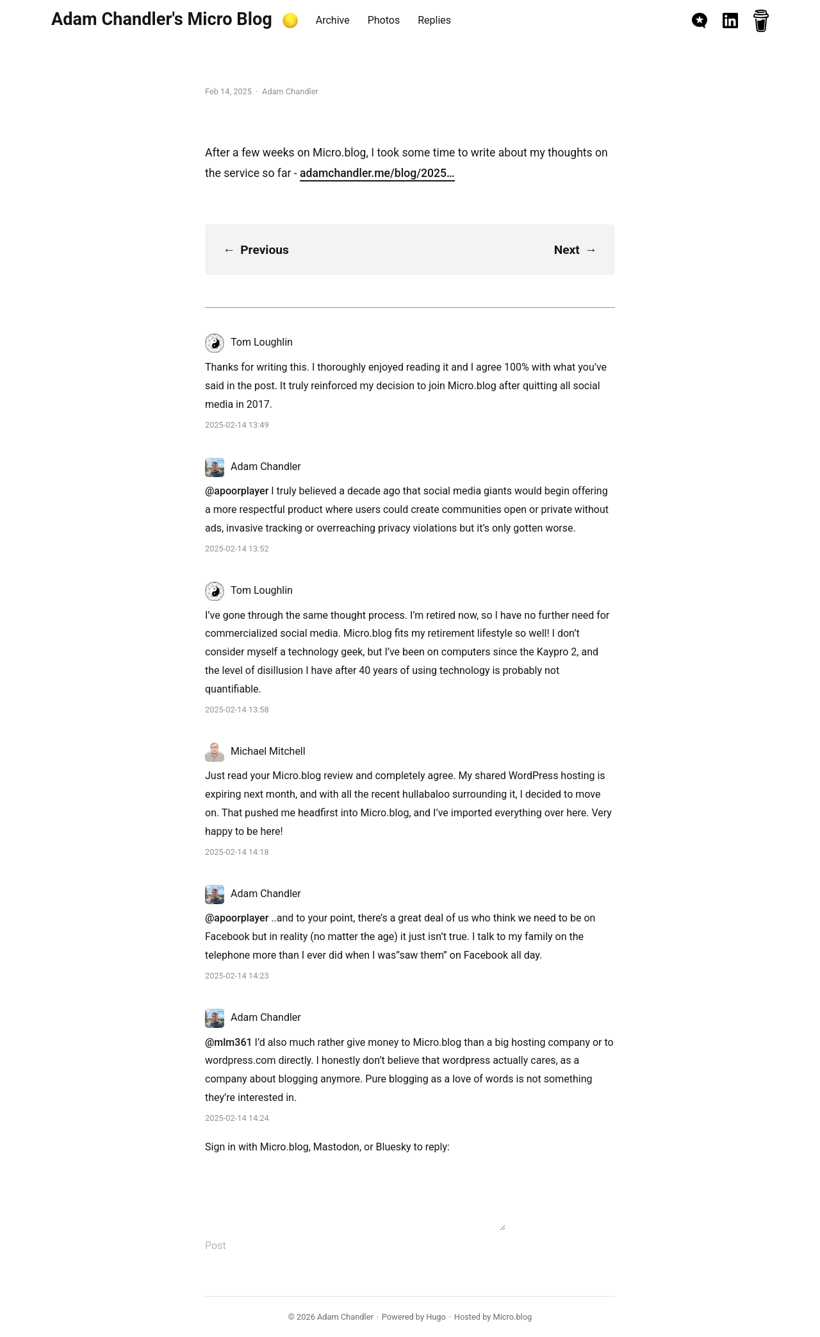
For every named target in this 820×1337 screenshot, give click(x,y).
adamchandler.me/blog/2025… (377, 173)
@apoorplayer (236, 491)
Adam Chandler (345, 1317)
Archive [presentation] (333, 20)
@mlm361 (228, 1042)
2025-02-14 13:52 (237, 548)
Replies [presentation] (434, 20)
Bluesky (393, 1147)
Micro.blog (284, 1147)
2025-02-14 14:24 (237, 1118)
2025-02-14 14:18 (237, 852)
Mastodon (336, 1147)
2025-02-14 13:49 (237, 425)
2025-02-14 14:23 (237, 975)
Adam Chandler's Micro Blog (161, 19)
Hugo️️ (436, 1317)
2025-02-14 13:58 (237, 709)
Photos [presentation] (384, 20)
